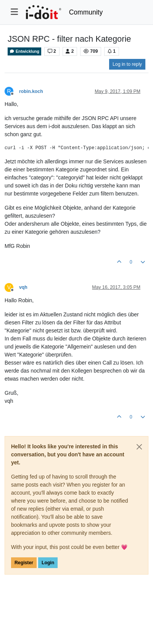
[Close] (139, 446)
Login (48, 562)
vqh (23, 287)
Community (86, 12)
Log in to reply (127, 64)
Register (23, 562)
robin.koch (31, 91)
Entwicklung (24, 51)
